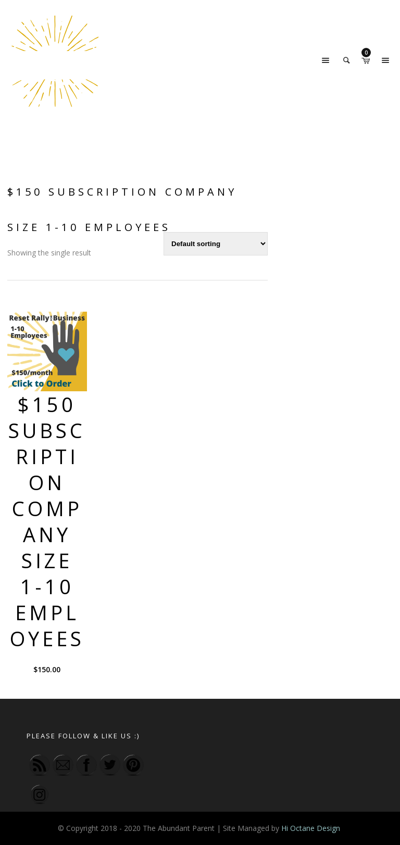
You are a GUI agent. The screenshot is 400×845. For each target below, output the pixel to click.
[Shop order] (216, 243)
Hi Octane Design (311, 828)
